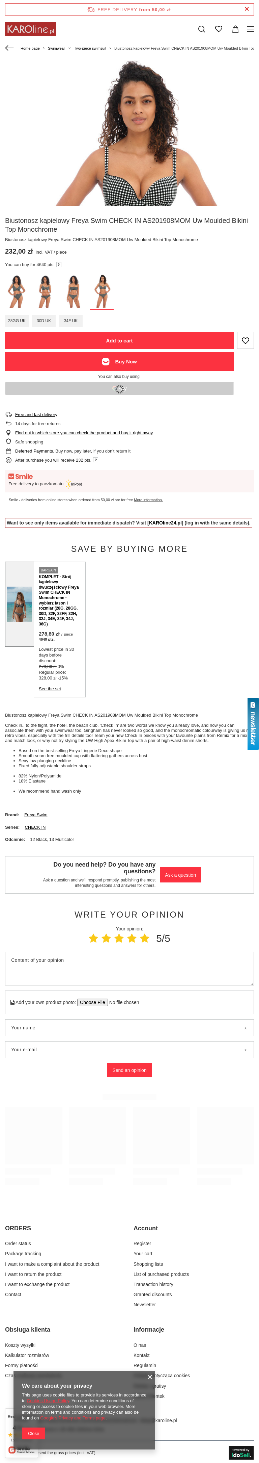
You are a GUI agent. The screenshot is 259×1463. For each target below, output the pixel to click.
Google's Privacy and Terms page (73, 1417)
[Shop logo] (30, 29)
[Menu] (251, 29)
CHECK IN (35, 827)
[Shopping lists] (218, 29)
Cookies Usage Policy (48, 1400)
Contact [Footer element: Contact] (13, 1294)
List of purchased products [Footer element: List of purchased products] (161, 1274)
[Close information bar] (247, 9)
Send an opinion (129, 1070)
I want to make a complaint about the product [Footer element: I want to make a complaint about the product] (52, 1264)
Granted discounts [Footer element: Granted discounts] (153, 1294)
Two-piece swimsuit (90, 48)
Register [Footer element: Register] (142, 1243)
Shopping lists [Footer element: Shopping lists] (148, 1264)
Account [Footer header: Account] (146, 1228)
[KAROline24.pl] (165, 522)
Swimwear (56, 48)
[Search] (201, 29)
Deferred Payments (34, 451)
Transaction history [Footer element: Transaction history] (153, 1284)
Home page (30, 48)
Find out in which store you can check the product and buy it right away (84, 432)
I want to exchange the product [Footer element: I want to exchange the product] (37, 1284)
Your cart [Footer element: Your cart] (143, 1253)
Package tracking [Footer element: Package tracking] (23, 1253)
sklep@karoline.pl (158, 1420)
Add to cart (119, 340)
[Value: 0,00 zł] (235, 29)
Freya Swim (36, 814)
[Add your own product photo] (122, 1002)
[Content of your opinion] (129, 968)
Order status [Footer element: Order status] (18, 1243)
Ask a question (180, 875)
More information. (148, 500)
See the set (50, 688)
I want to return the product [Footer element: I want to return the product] (33, 1274)
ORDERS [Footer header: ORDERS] (18, 1228)
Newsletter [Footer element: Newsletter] (145, 1304)
